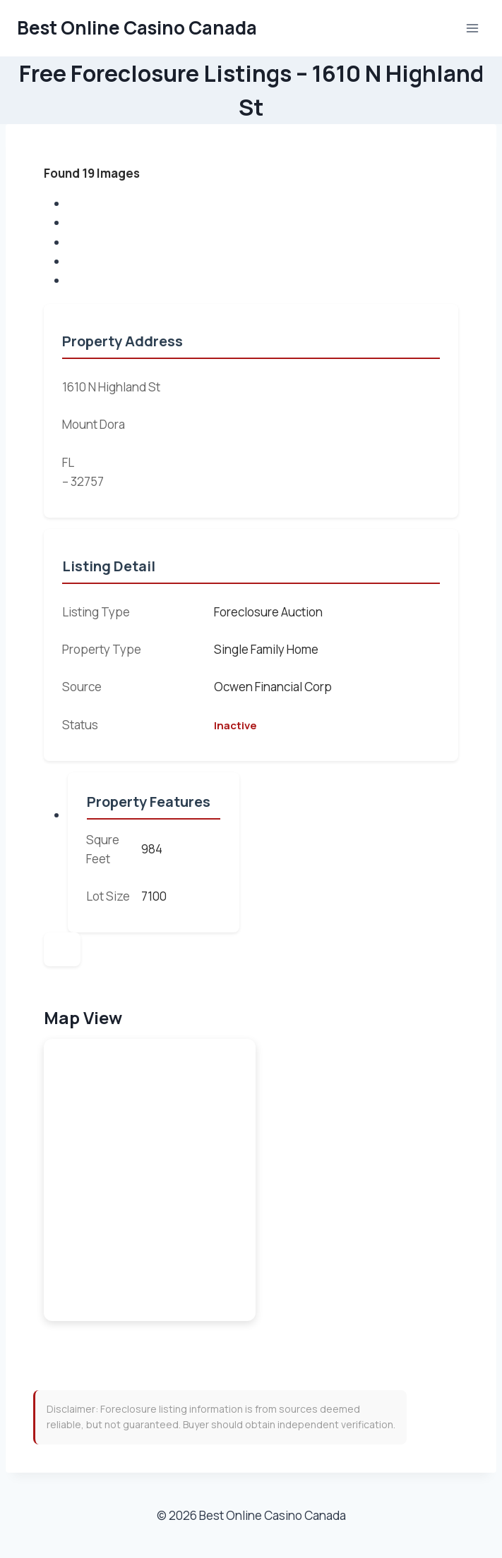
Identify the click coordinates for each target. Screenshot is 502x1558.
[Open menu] (472, 28)
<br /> (150, 1180)
